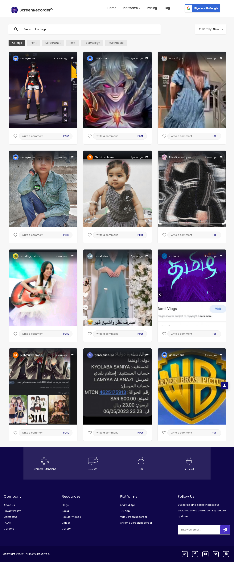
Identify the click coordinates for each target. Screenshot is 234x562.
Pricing (152, 8)
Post (66, 136)
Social (65, 511)
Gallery (66, 529)
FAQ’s (7, 523)
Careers (9, 529)
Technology (92, 43)
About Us (9, 505)
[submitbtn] (225, 529)
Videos (66, 523)
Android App (128, 505)
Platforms (131, 8)
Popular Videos (71, 517)
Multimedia (116, 43)
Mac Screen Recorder (133, 517)
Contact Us (10, 517)
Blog (166, 8)
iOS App (125, 511)
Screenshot (53, 43)
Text (72, 43)
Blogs (65, 505)
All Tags (17, 43)
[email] (203, 530)
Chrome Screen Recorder (136, 523)
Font (34, 43)
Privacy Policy (12, 511)
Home (111, 8)
